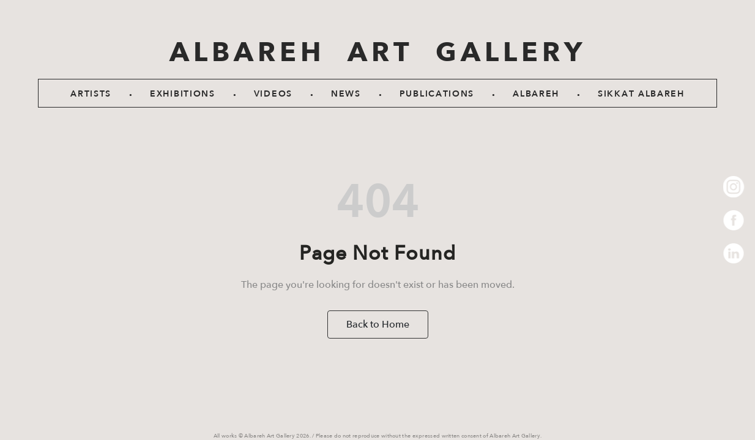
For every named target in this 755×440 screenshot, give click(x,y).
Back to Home (377, 324)
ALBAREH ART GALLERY (377, 52)
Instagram (734, 186)
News (346, 94)
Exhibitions (182, 94)
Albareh (536, 94)
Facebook (734, 220)
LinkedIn (734, 254)
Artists (90, 94)
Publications (437, 94)
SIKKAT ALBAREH (641, 94)
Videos (273, 94)
